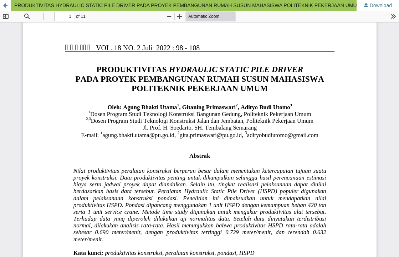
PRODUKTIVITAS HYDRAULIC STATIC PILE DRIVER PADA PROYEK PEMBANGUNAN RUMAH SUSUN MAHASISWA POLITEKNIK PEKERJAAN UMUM (187, 5)
